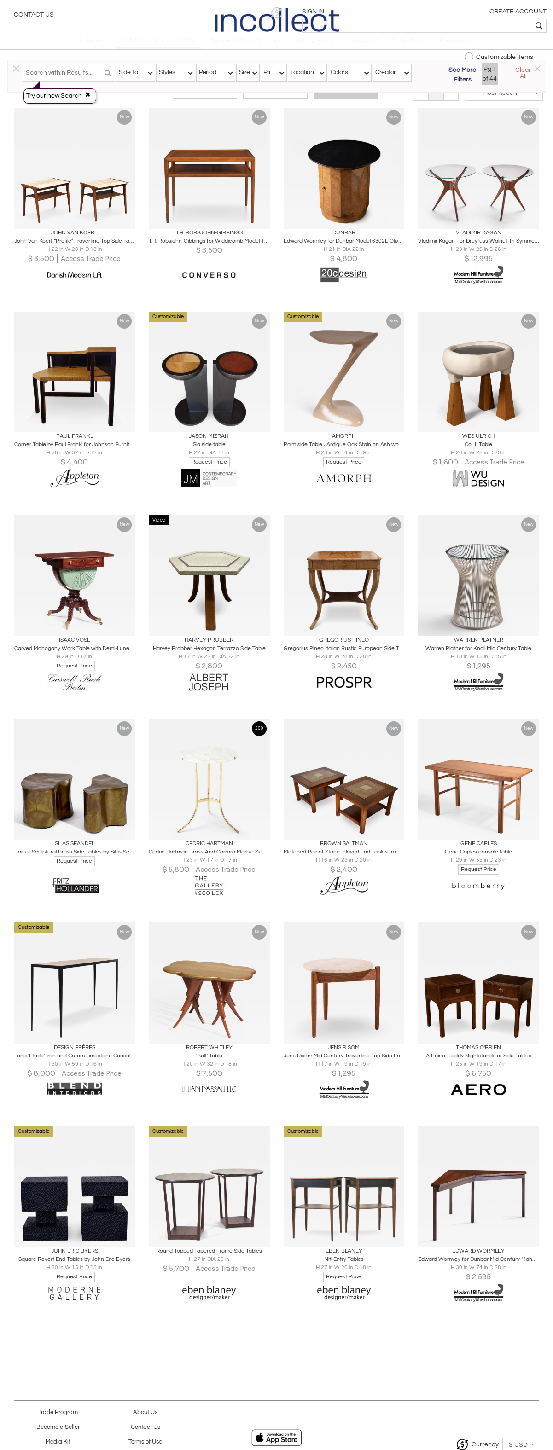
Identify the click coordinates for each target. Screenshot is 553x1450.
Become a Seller (58, 1427)
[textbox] (479, 25)
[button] (403, 12)
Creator (385, 72)
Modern (275, 97)
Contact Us (34, 16)
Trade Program (58, 1412)
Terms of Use (145, 1442)
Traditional (205, 97)
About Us (145, 1412)
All (346, 97)
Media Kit (58, 1442)
